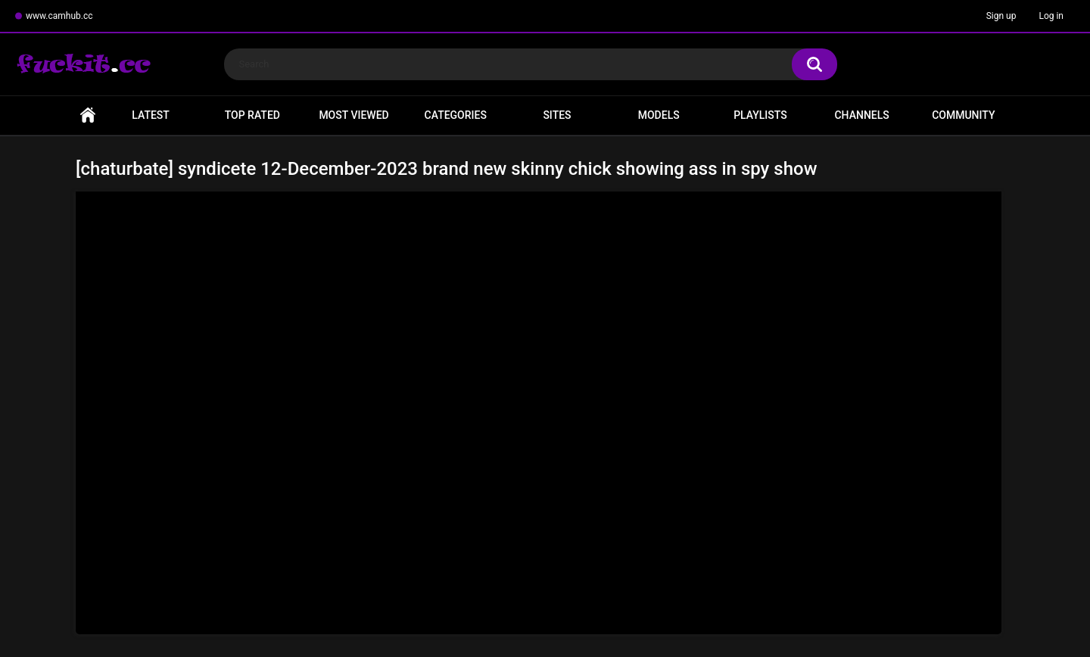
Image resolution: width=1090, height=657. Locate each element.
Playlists (760, 115)
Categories (456, 115)
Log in (1051, 16)
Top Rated (252, 115)
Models (659, 115)
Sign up (1001, 16)
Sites (557, 115)
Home (88, 115)
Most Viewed (353, 115)
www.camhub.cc (59, 16)
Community (963, 115)
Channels (861, 115)
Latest (151, 115)
